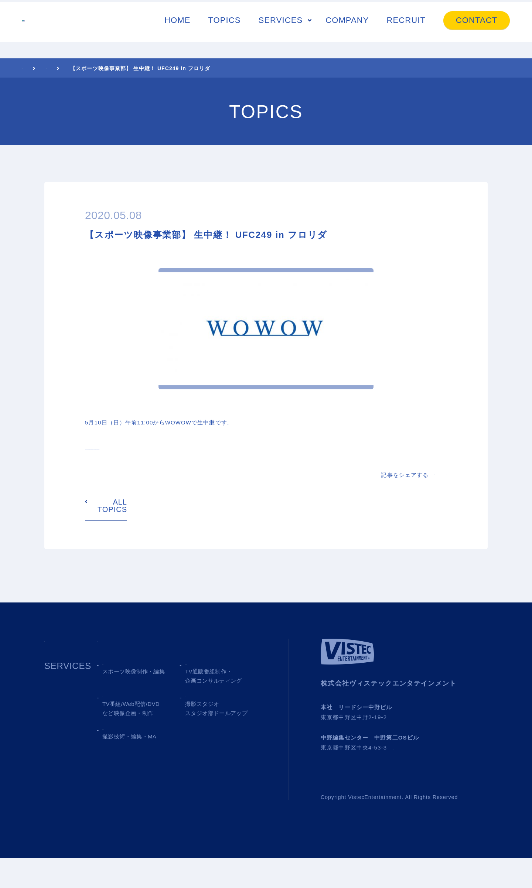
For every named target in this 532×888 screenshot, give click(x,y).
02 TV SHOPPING (223, 701)
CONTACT (476, 28)
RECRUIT (406, 29)
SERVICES (281, 29)
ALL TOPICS (112, 535)
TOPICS (224, 29)
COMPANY (347, 29)
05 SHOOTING (133, 776)
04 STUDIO (209, 739)
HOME (177, 29)
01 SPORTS (127, 701)
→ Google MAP (414, 747)
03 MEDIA (123, 739)
